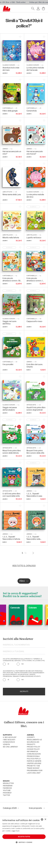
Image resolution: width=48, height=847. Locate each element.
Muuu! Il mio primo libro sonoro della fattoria (12, 451)
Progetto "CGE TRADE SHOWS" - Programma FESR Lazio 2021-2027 (34, 769)
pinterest (7, 793)
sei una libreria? (10, 747)
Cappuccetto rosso (34, 321)
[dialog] (24, 832)
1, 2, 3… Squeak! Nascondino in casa (34, 494)
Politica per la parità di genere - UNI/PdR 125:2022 (34, 761)
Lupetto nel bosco (34, 237)
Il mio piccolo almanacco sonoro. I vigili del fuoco (35, 279)
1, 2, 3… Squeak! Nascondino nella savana (33, 538)
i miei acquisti (9, 740)
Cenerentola (32, 111)
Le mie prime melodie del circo (35, 195)
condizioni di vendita (9, 743)
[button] (24, 842)
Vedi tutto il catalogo (24, 565)
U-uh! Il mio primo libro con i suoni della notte (11, 494)
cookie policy (33, 749)
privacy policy (33, 747)
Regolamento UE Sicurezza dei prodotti (34, 742)
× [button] (45, 819)
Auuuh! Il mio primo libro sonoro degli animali (36, 408)
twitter (6, 795)
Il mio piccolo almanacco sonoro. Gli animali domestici (11, 279)
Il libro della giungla (10, 111)
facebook (7, 788)
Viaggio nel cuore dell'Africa (9, 322)
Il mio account (9, 737)
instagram (7, 786)
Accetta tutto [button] (24, 837)
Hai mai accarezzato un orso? (12, 152)
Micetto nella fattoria (11, 237)
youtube (7, 790)
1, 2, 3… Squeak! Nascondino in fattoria (11, 538)
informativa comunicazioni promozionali (34, 754)
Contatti (31, 737)
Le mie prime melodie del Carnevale (35, 69)
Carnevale (23, 607)
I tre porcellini (8, 364)
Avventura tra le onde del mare (11, 69)
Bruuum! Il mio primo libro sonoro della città (35, 451)
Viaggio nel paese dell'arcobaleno (10, 408)
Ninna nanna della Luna (12, 194)
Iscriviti (24, 692)
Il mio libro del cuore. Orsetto (35, 365)
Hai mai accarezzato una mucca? (35, 152)
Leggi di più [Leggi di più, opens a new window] (15, 831)
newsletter (8, 783)
